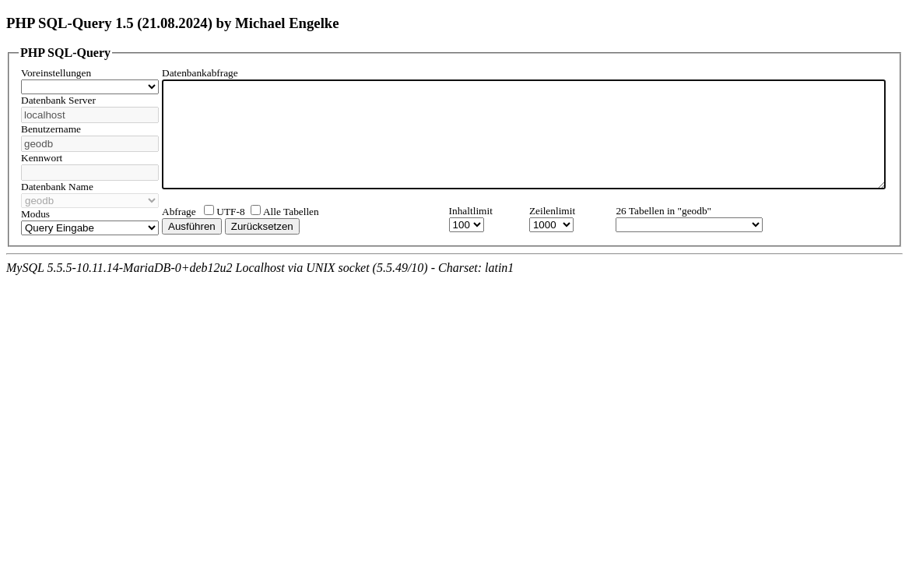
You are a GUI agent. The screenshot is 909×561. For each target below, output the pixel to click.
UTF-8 (230, 222)
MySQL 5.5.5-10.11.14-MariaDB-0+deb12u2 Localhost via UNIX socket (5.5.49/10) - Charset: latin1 (260, 277)
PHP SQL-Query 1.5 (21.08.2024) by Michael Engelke (172, 23)
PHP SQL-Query (65, 52)
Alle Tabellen (291, 222)
